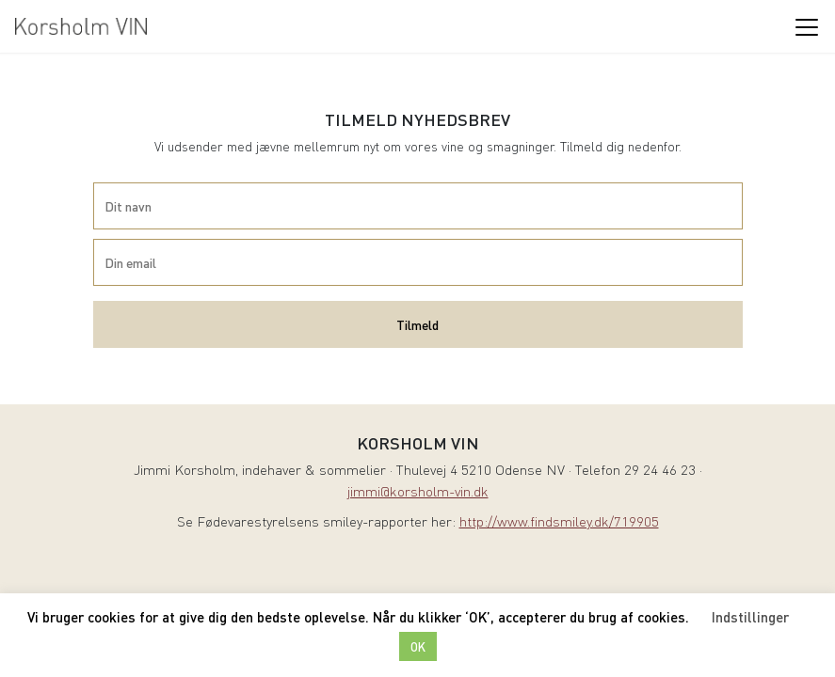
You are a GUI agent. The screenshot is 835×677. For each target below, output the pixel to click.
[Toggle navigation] (806, 26)
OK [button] (418, 646)
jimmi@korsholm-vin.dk (418, 493)
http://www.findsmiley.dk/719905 (559, 523)
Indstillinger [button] (750, 616)
